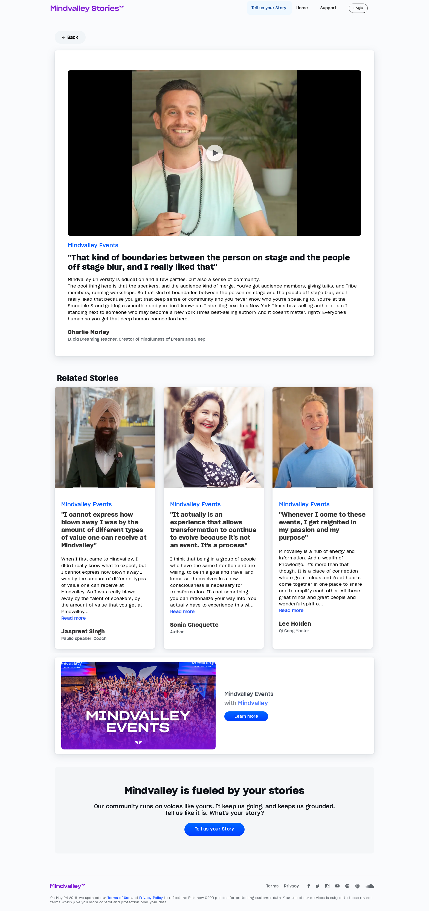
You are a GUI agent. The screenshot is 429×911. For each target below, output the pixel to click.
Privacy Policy (151, 898)
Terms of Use (120, 898)
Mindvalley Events (93, 245)
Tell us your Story (269, 7)
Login (358, 8)
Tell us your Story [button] (214, 829)
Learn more (246, 716)
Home (302, 7)
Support (328, 7)
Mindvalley (253, 703)
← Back (70, 37)
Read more (73, 618)
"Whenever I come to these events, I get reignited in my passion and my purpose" (322, 526)
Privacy (291, 886)
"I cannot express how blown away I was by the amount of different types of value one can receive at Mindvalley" (104, 530)
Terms (273, 886)
